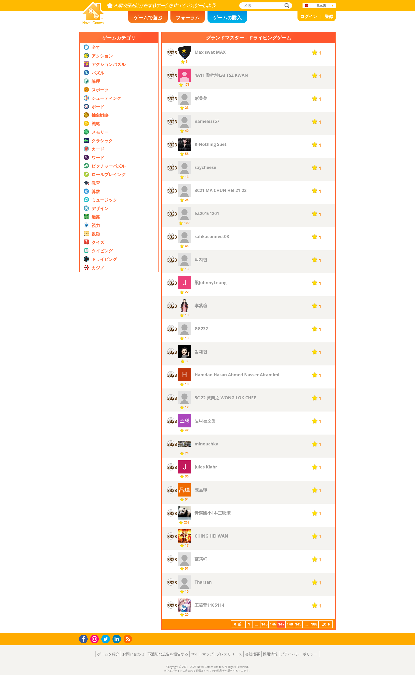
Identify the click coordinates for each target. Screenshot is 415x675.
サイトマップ (202, 653)
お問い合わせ (133, 653)
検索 (286, 6)
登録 (329, 16)
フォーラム (188, 17)
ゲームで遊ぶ (148, 17)
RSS (128, 639)
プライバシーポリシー (299, 653)
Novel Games (92, 22)
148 (290, 624)
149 (298, 624)
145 (264, 624)
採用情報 (270, 653)
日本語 (321, 5)
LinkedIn (117, 639)
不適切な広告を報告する (167, 653)
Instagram (95, 638)
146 (273, 624)
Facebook (85, 638)
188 (314, 624)
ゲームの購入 (227, 17)
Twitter (106, 639)
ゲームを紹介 (108, 653)
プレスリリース (229, 653)
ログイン (308, 16)
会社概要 (252, 653)
